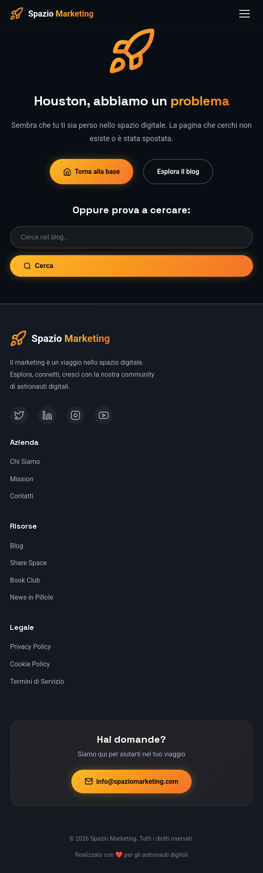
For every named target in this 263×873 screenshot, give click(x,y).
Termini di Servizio (37, 681)
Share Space (28, 563)
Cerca (38, 266)
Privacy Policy (30, 647)
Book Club (25, 580)
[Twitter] (19, 415)
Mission (21, 479)
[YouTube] (104, 415)
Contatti (22, 496)
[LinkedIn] (47, 415)
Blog (16, 546)
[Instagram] (75, 415)
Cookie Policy (30, 664)
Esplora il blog (178, 172)
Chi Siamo (25, 462)
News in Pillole (31, 597)
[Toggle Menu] (244, 14)
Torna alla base (91, 172)
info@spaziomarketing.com (131, 781)
